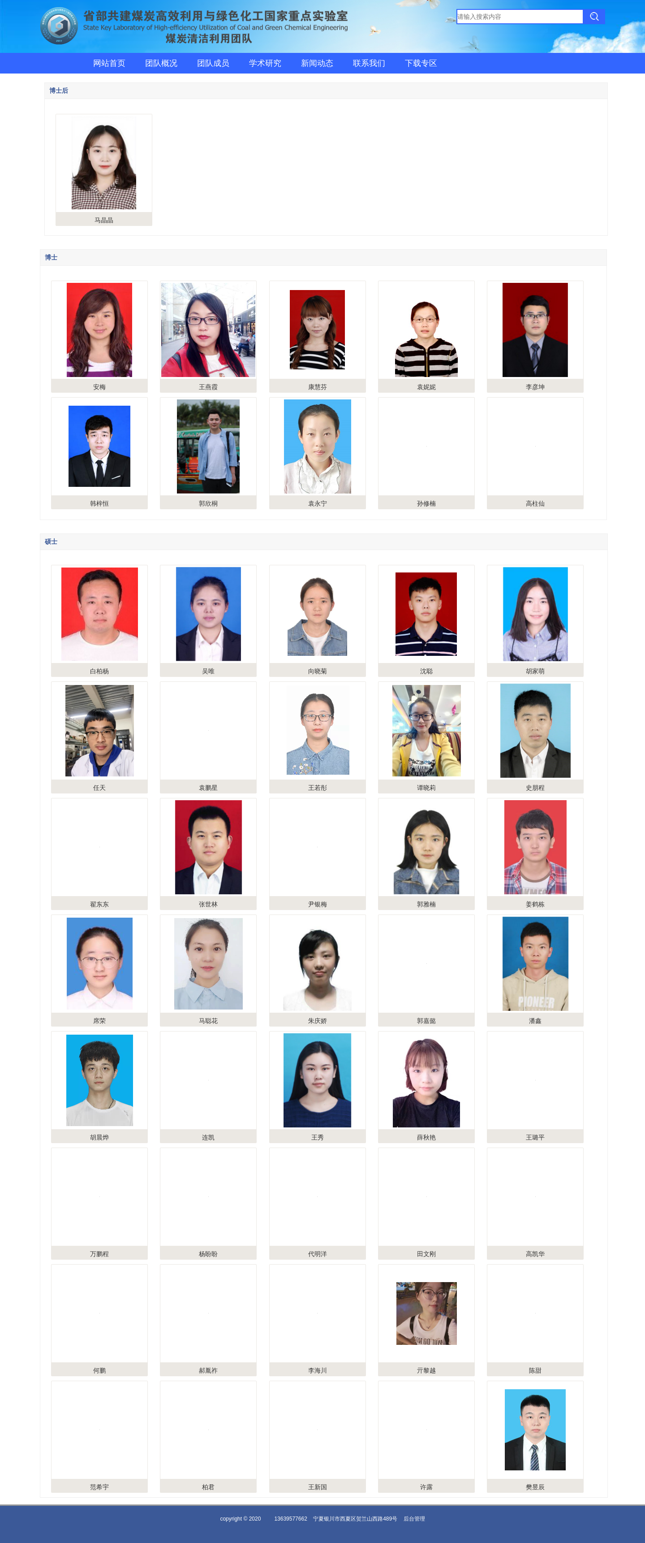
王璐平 (535, 1137)
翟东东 (99, 904)
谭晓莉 (426, 787)
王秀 (317, 1137)
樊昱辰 (535, 1487)
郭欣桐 (208, 503)
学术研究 (265, 63)
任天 (99, 787)
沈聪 (426, 671)
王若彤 (317, 787)
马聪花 (208, 1020)
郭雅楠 (426, 904)
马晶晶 (104, 220)
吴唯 (208, 671)
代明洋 (317, 1253)
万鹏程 (99, 1253)
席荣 (99, 1020)
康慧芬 (317, 386)
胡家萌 (535, 671)
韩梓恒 (99, 503)
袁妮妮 (426, 386)
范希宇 (99, 1487)
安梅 (99, 386)
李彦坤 (535, 386)
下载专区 (421, 63)
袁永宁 (317, 503)
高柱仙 (535, 503)
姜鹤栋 (535, 904)
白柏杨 (99, 671)
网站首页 (109, 63)
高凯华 (535, 1253)
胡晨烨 (99, 1137)
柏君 (208, 1487)
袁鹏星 (208, 787)
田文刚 (426, 1253)
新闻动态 (317, 63)
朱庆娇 (317, 1020)
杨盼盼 (208, 1253)
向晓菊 (317, 671)
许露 (426, 1487)
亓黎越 (426, 1370)
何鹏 (99, 1370)
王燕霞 (208, 386)
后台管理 (414, 1519)
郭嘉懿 (426, 1020)
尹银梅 (317, 904)
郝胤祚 (208, 1370)
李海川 (317, 1370)
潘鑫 (535, 1020)
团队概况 (161, 63)
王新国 (317, 1487)
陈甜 (535, 1370)
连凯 (208, 1137)
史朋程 (535, 787)
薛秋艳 (426, 1137)
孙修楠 (426, 503)
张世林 (208, 904)
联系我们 (369, 63)
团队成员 (213, 63)
